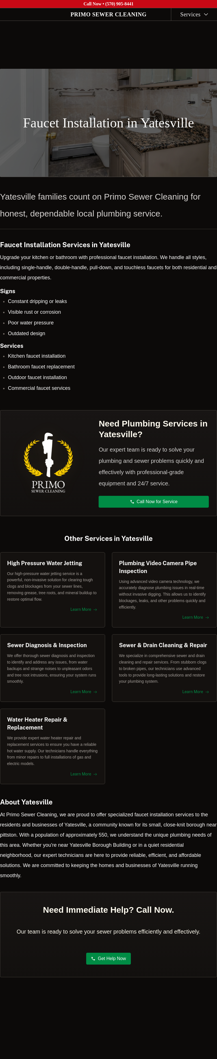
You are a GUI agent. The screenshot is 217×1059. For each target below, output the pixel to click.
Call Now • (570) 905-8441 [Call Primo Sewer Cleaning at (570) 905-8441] (108, 3)
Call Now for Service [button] (154, 499)
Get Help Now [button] (108, 961)
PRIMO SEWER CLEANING (109, 14)
